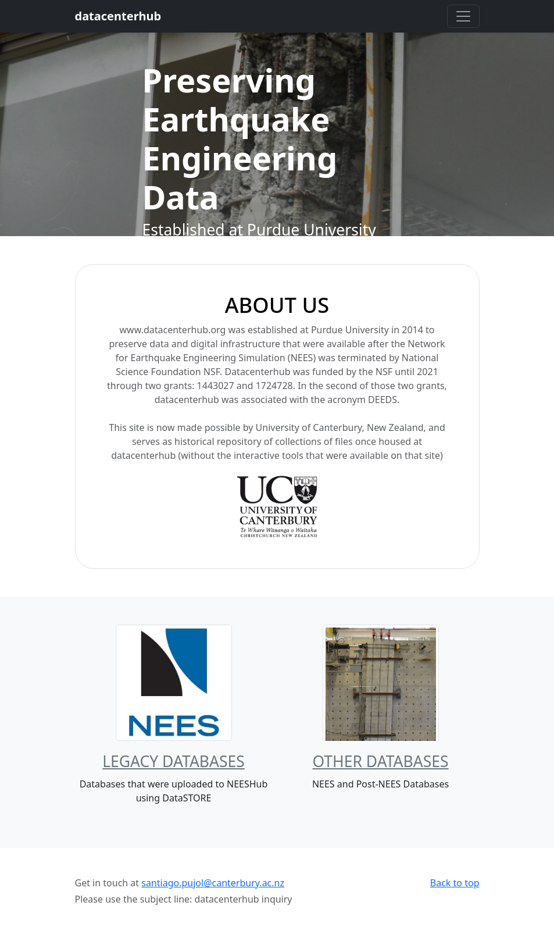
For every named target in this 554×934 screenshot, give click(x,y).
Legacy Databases (173, 761)
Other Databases (380, 761)
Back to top (455, 882)
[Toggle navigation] (463, 16)
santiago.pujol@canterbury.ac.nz (212, 882)
